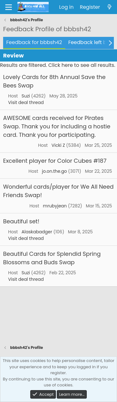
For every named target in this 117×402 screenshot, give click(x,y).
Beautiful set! (21, 221)
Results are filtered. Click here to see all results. (57, 65)
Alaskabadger (37, 232)
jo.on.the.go (54, 171)
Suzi (26, 96)
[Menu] (8, 7)
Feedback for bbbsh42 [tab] (34, 42)
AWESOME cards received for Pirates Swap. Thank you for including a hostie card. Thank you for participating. (56, 126)
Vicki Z (58, 145)
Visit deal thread (26, 102)
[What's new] (109, 7)
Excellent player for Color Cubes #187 (54, 161)
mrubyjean (55, 206)
